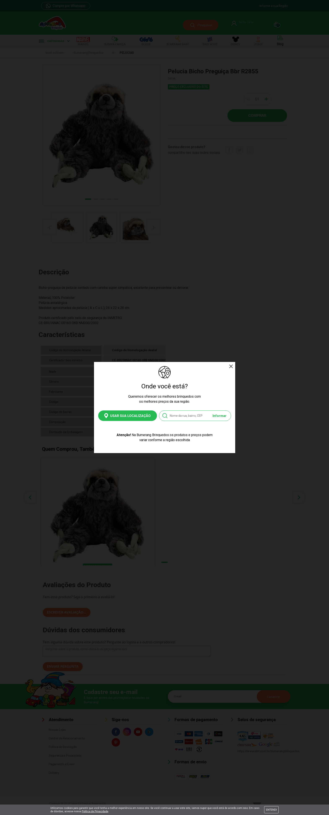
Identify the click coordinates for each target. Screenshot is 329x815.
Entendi (271, 809)
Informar (220, 416)
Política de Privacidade (95, 811)
